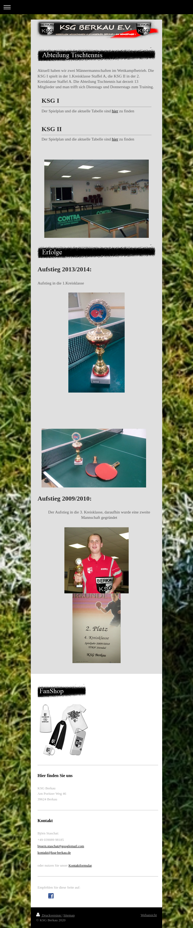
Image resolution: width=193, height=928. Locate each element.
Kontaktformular (80, 865)
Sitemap (69, 915)
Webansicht (149, 915)
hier (115, 111)
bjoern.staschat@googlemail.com (61, 846)
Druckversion (49, 915)
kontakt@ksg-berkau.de (54, 853)
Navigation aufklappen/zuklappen (96, 7)
